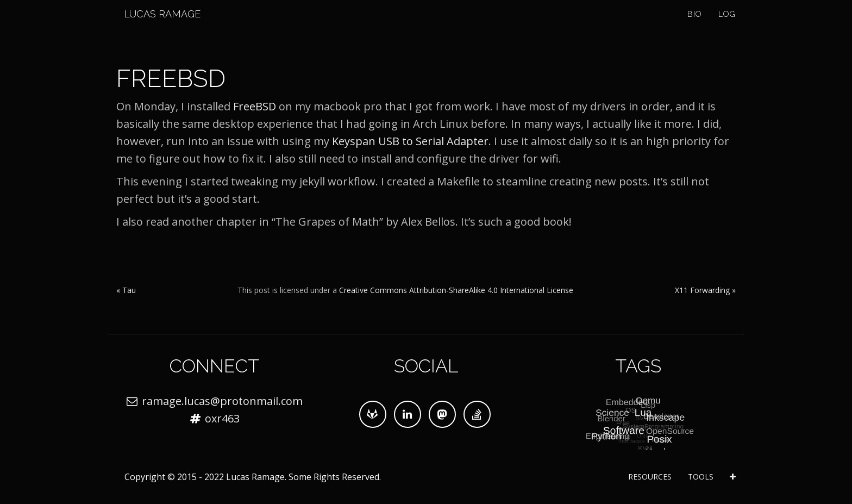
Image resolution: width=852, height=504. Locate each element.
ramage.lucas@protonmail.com (222, 401)
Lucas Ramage (154, 27)
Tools (700, 476)
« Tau (126, 290)
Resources (650, 476)
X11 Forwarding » (705, 290)
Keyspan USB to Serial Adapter (410, 141)
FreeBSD (254, 106)
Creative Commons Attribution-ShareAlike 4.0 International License (456, 290)
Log (727, 27)
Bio (694, 27)
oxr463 (222, 418)
